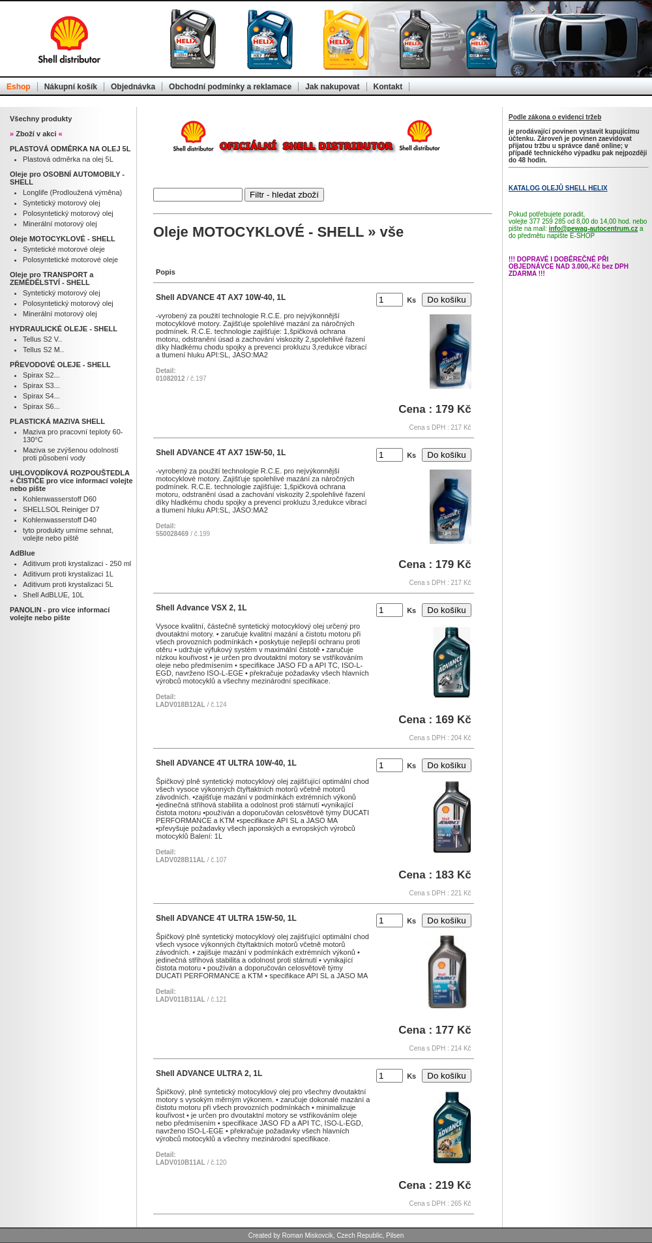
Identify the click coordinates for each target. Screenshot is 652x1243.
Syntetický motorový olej (61, 203)
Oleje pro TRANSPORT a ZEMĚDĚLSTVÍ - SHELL (51, 278)
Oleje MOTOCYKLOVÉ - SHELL (62, 239)
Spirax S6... (41, 406)
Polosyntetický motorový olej (68, 213)
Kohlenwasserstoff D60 (59, 499)
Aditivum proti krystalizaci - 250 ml (77, 563)
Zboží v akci (36, 134)
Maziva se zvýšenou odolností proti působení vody (71, 454)
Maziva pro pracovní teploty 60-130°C (73, 435)
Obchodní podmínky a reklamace (230, 86)
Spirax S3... (41, 385)
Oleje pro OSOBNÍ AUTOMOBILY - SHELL (67, 178)
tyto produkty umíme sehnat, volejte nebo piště (68, 534)
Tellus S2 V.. (42, 339)
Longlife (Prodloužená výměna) (72, 192)
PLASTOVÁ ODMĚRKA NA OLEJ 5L (70, 149)
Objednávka (133, 86)
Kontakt (388, 86)
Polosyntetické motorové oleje (70, 259)
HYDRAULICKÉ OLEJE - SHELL (63, 329)
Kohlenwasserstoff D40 (59, 520)
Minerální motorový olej (60, 224)
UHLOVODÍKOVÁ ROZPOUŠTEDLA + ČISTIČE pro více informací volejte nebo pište (71, 480)
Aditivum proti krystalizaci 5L (68, 584)
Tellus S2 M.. (43, 349)
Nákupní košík (70, 86)
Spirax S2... (41, 375)
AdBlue (22, 553)
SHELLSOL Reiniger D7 (61, 509)
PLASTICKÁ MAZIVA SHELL (57, 421)
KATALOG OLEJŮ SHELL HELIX (558, 188)
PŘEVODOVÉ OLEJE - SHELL (60, 364)
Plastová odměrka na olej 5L (68, 159)
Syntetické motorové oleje (64, 249)
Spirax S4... (41, 396)
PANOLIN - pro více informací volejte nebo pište (60, 614)
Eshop (19, 86)
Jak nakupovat (332, 86)
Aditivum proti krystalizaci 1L (68, 574)
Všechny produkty (41, 119)
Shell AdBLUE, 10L (53, 595)
